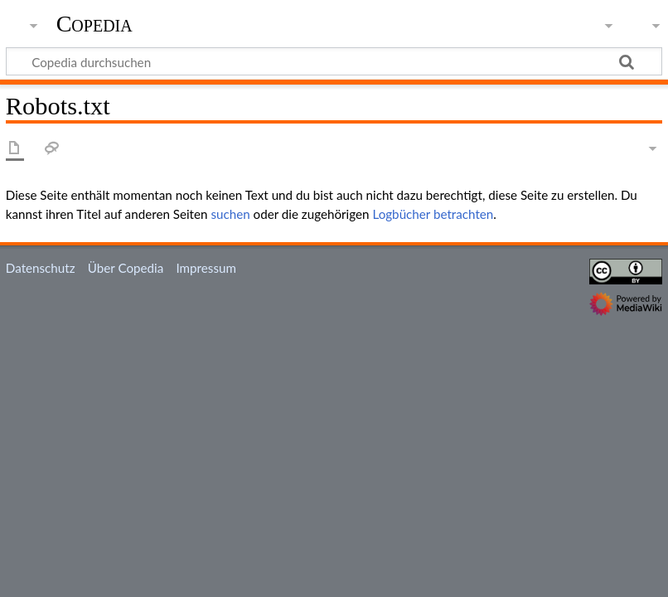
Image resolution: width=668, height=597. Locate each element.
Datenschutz (40, 267)
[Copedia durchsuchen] (334, 61)
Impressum (206, 267)
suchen (230, 213)
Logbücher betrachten (432, 213)
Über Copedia (125, 267)
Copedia (94, 24)
